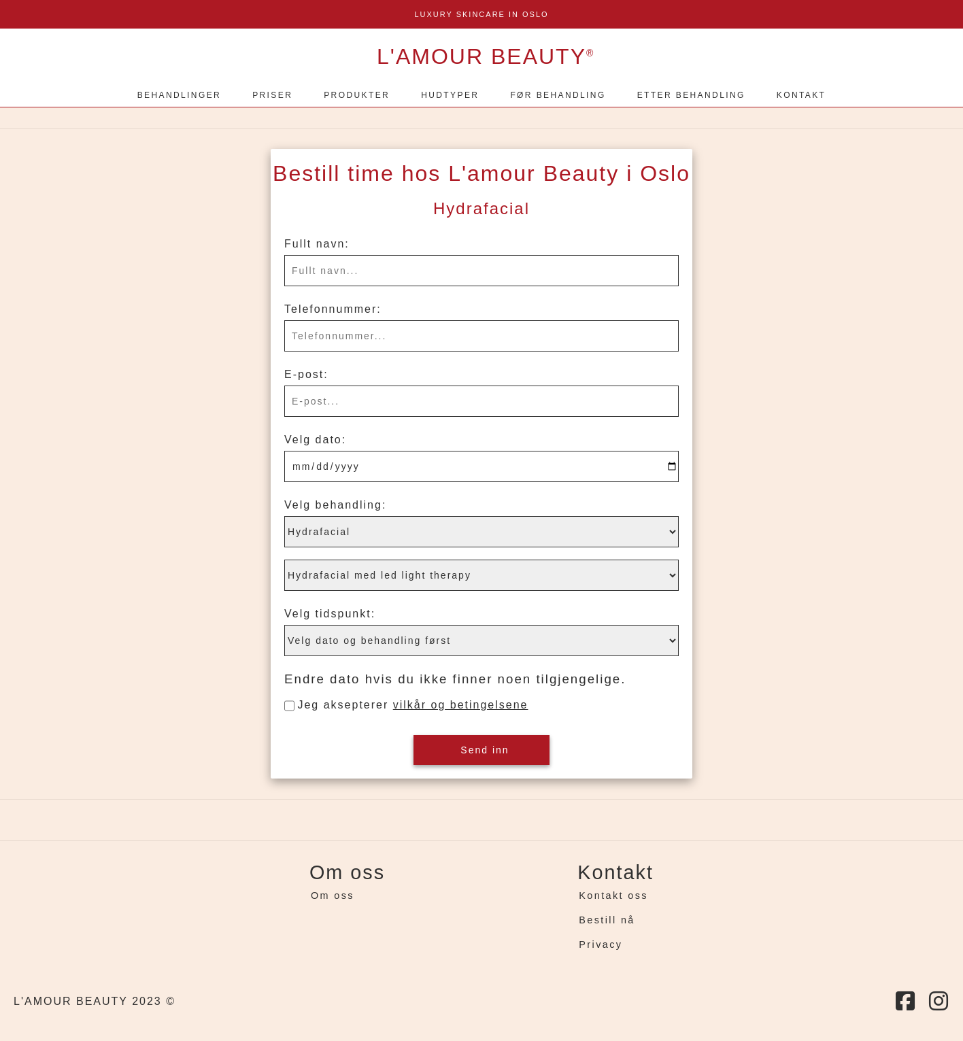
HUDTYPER (450, 95)
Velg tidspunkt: (329, 613)
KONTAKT (801, 95)
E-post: (306, 374)
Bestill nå (607, 920)
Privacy (600, 944)
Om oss (332, 895)
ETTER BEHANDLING (691, 95)
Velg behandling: (335, 505)
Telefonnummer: (333, 309)
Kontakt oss (613, 895)
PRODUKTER (357, 95)
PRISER (272, 95)
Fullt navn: (317, 244)
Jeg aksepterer (412, 705)
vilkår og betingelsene (460, 705)
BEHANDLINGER (179, 95)
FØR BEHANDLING (557, 95)
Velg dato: (315, 439)
